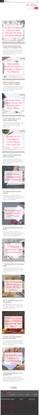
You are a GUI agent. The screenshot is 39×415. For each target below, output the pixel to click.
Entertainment (13, 403)
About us (2, 401)
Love (11, 409)
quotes (23, 94)
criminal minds (21, 276)
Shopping (12, 411)
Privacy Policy (3, 402)
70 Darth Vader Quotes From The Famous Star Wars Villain (12, 119)
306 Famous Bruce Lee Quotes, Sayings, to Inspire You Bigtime (11, 83)
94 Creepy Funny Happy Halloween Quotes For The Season (12, 337)
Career (13, 298)
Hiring (2, 403)
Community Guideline (5, 405)
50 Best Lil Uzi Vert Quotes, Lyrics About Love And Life (12, 156)
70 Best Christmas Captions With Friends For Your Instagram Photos (12, 47)
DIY (11, 402)
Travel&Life (12, 413)
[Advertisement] (13, 11)
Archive (21, 401)
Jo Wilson (22, 167)
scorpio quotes (21, 203)
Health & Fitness (13, 406)
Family (11, 405)
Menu (2, 1)
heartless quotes (21, 240)
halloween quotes (21, 312)
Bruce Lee (22, 58)
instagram (22, 22)
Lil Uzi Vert (22, 131)
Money (11, 410)
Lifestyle (13, 44)
